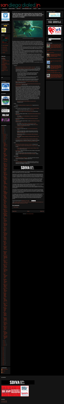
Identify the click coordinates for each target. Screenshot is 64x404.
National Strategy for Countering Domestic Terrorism (28, 123)
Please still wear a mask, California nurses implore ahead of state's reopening (27, 81)
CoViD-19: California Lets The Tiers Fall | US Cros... (5, 238)
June (4, 141)
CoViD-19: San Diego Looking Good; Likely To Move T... (5, 305)
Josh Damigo (4, 65)
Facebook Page (4, 47)
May (4, 340)
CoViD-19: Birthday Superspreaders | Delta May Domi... (5, 192)
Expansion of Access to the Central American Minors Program (29, 141)
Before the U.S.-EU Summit (21, 132)
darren (3, 372)
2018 (3, 349)
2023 (3, 130)
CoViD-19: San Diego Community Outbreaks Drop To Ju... (5, 266)
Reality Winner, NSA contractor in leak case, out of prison (24, 144)
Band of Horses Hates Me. (50, 52)
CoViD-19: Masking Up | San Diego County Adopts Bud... (5, 150)
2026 (3, 126)
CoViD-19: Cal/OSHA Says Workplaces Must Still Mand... (5, 281)
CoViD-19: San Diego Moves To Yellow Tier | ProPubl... (5, 290)
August (4, 139)
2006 (3, 364)
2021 (3, 133)
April (4, 341)
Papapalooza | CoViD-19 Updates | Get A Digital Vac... (5, 215)
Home (28, 211)
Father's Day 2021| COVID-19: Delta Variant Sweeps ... (5, 211)
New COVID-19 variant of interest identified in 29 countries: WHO (26, 101)
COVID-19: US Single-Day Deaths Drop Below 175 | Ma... (5, 257)
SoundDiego (4, 59)
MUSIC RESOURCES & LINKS (26, 8)
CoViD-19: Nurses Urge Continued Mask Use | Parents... (5, 234)
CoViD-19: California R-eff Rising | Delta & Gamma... (5, 169)
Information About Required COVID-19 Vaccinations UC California (25, 68)
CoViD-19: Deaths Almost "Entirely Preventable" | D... (5, 182)
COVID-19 (34, 8)
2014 (3, 354)
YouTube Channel (4, 50)
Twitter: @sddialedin (5, 45)
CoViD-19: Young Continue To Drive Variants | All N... (5, 144)
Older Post (42, 211)
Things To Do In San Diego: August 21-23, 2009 (53, 72)
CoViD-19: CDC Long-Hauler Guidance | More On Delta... (5, 229)
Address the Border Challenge (34, 108)
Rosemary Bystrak (5, 369)
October (4, 136)
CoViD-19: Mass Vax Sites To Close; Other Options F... (5, 173)
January (4, 345)
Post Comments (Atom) (30, 213)
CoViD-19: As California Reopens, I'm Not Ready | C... (5, 253)
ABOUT (39, 8)
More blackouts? (18, 150)
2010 (3, 359)
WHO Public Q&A (18, 86)
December (4, 134)
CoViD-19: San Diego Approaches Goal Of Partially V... (5, 286)
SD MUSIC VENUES (12, 8)
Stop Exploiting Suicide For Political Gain (21, 157)
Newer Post (14, 211)
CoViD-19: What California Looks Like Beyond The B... (5, 300)
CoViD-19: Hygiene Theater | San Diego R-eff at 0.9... (5, 197)
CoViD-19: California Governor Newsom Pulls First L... (5, 314)
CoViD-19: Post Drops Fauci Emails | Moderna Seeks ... (5, 333)
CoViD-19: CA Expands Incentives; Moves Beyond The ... (5, 248)
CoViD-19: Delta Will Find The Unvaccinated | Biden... (5, 178)
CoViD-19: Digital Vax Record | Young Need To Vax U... (5, 206)
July (4, 140)
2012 (3, 357)
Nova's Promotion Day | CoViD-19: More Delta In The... (5, 219)
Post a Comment (16, 207)
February (4, 344)
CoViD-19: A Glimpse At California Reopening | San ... (5, 319)
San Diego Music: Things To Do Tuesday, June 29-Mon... (5, 155)
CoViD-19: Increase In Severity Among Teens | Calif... (5, 309)
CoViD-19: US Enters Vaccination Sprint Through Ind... (5, 328)
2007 (3, 363)
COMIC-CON (18, 8)
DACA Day (32, 109)
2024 (3, 129)
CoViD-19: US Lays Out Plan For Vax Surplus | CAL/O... (5, 323)
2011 (3, 358)
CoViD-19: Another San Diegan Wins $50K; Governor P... (5, 270)
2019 (3, 348)
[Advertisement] (54, 95)
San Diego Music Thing (5, 60)
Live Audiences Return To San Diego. (21, 161)
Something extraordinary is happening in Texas (25, 105)
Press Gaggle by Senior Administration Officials (26, 111)
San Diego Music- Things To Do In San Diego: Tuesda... (5, 243)
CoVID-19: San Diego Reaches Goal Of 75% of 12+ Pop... (5, 262)
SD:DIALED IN (4, 8)
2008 (3, 362)
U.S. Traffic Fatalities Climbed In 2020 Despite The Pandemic (27, 153)
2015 (3, 353)
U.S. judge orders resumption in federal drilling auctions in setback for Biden (26, 145)
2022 (3, 131)
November (4, 135)
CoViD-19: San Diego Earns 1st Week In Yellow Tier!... (5, 337)
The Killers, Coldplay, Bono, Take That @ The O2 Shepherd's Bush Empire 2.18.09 (54, 70)
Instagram (3, 52)
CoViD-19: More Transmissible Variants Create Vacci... (5, 276)
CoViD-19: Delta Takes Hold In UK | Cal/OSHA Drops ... (5, 224)
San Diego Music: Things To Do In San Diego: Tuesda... (5, 201)
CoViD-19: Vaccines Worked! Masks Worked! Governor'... (5, 294)
